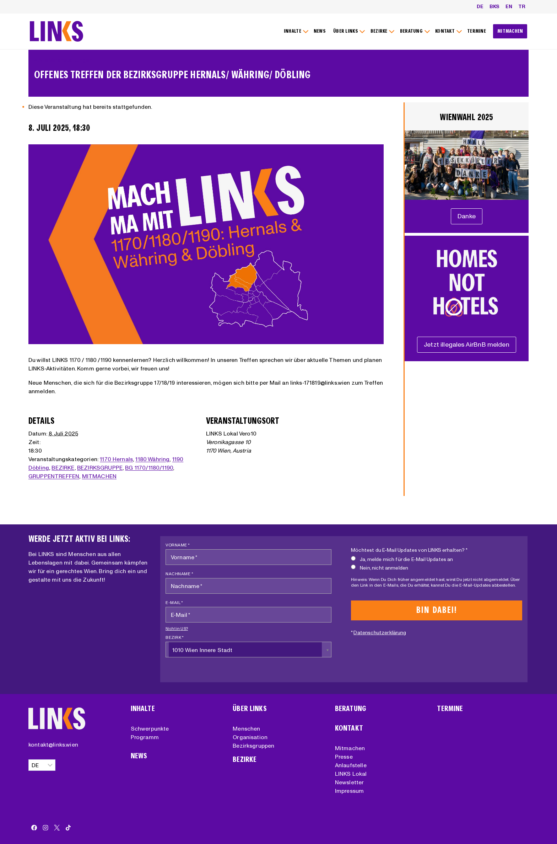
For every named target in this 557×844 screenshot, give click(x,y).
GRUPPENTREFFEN (53, 476)
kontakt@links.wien (53, 744)
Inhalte (143, 708)
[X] (57, 827)
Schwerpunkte (150, 728)
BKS (494, 6)
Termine (450, 708)
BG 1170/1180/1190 (149, 467)
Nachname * (179, 573)
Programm (145, 737)
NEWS (320, 31)
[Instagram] (45, 827)
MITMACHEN (510, 31)
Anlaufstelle (351, 765)
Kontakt (349, 728)
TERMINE (476, 31)
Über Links (250, 708)
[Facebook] (34, 827)
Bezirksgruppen (253, 745)
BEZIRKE (63, 467)
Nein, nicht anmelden (379, 568)
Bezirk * (175, 637)
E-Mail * (174, 602)
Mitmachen (350, 748)
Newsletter (349, 782)
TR (521, 6)
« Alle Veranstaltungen (63, 60)
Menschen (246, 728)
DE (480, 6)
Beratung (350, 708)
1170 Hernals (116, 459)
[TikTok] (68, 827)
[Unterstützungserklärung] (466, 216)
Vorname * (178, 545)
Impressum (349, 790)
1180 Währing (152, 459)
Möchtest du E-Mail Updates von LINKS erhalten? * (409, 550)
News (139, 756)
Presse (344, 756)
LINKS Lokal (351, 773)
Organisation (250, 737)
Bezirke (244, 759)
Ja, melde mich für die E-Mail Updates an (402, 559)
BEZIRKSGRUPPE (100, 467)
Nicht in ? (177, 628)
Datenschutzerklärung (379, 632)
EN (508, 6)
